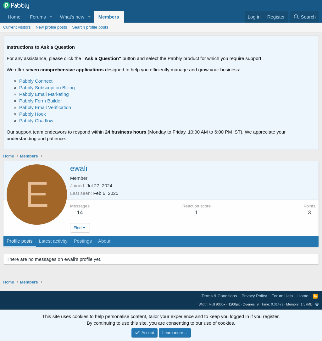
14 (80, 213)
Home (14, 16)
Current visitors (17, 27)
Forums (38, 16)
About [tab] (104, 241)
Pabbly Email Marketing (44, 94)
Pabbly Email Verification (45, 107)
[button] (51, 17)
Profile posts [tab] (20, 241)
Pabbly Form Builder (40, 100)
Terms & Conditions (219, 296)
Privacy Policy (254, 296)
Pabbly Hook (32, 114)
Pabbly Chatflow (36, 120)
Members (108, 16)
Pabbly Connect (36, 81)
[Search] (304, 17)
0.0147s (277, 304)
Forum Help (282, 296)
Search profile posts (90, 27)
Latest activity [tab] (53, 241)
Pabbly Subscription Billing (47, 87)
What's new (72, 16)
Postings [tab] (83, 241)
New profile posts (51, 27)
